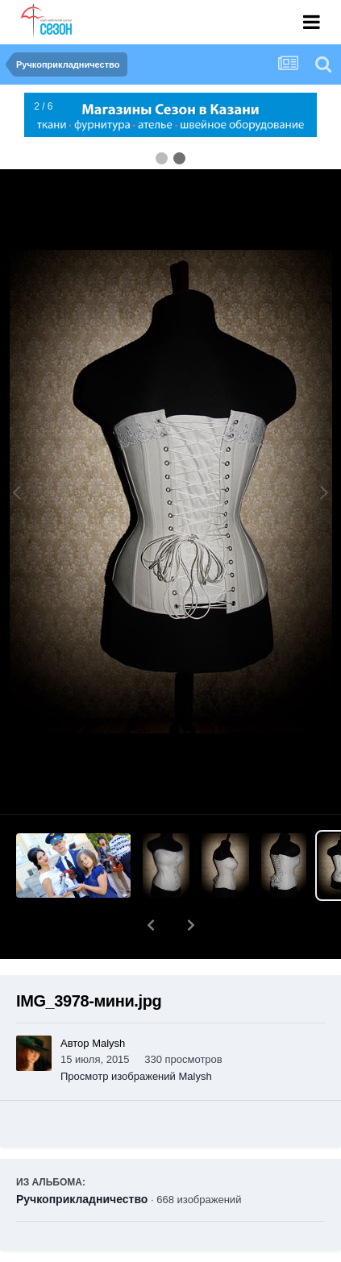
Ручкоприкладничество (82, 1157)
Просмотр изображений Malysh (136, 1034)
